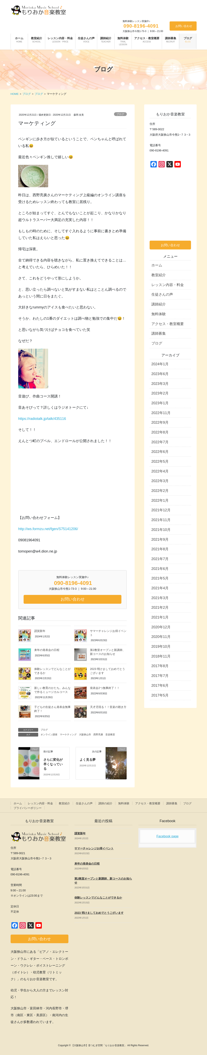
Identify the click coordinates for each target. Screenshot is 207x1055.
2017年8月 (160, 666)
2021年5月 (160, 578)
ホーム (156, 265)
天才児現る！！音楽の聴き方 (108, 707)
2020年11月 (161, 637)
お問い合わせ (183, 26)
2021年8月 (160, 549)
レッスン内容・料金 (167, 285)
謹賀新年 (39, 631)
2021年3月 (160, 598)
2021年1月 (160, 617)
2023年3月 (160, 384)
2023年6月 (160, 374)
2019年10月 (161, 647)
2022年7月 (160, 442)
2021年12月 (161, 510)
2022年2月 (160, 491)
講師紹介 (158, 304)
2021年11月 (161, 520)
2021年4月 (160, 588)
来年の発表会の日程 (46, 650)
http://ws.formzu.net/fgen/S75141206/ (48, 529)
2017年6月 (160, 686)
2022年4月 (160, 471)
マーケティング (68, 734)
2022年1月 (160, 500)
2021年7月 (160, 559)
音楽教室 (110, 734)
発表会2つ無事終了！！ (105, 688)
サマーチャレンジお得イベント (94, 848)
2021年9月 (160, 540)
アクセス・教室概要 (167, 324)
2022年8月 (160, 432)
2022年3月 (160, 481)
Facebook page (167, 836)
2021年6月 (160, 569)
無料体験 (158, 314)
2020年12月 (161, 627)
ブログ (120, 114)
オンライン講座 (49, 734)
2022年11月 (161, 413)
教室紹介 (158, 275)
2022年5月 (160, 461)
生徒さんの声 (162, 294)
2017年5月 (160, 695)
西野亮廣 (98, 734)
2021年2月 (160, 608)
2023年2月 (160, 393)
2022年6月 (160, 452)
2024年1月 (160, 364)
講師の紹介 (105, 803)
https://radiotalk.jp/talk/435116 (42, 419)
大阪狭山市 (85, 734)
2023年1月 (160, 403)
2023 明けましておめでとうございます (98, 912)
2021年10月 (161, 530)
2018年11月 (161, 656)
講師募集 (158, 333)
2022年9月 (160, 422)
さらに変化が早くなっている (53, 764)
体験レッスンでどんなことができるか (98, 897)
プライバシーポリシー (28, 808)
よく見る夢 (88, 759)
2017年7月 (160, 676)
